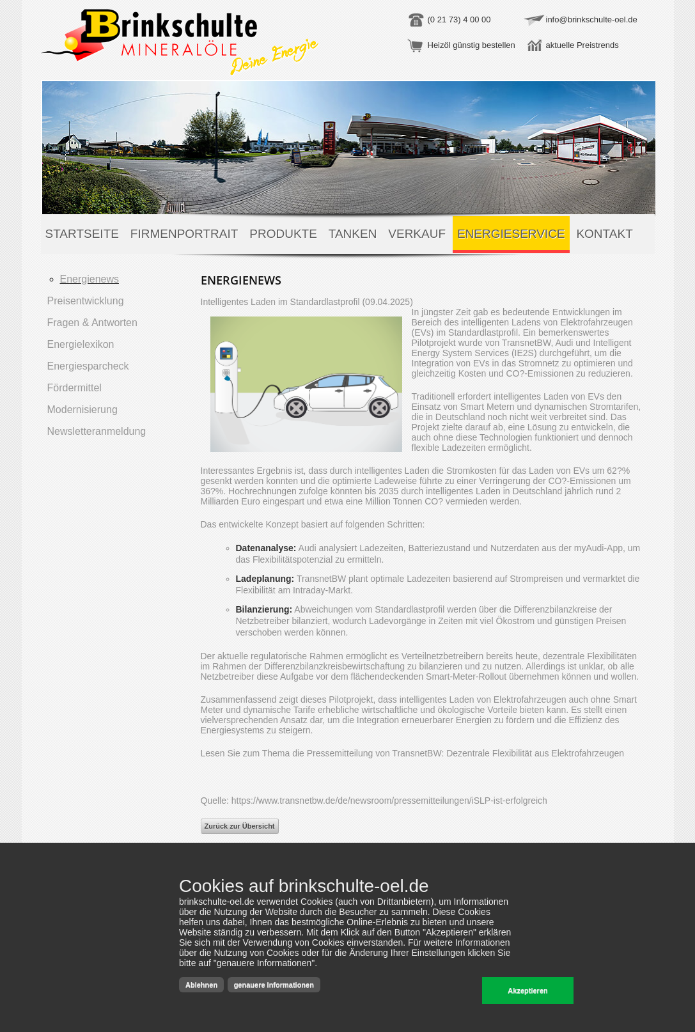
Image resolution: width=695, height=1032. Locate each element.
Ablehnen (201, 985)
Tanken (353, 233)
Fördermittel (74, 387)
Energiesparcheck (88, 366)
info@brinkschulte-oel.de (591, 19)
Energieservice (511, 233)
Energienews (90, 279)
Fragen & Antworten (92, 322)
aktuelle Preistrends (582, 45)
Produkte (283, 233)
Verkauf (417, 233)
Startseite (82, 233)
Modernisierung (82, 409)
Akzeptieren (527, 990)
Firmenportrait (184, 233)
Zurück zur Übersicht (240, 826)
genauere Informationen (274, 985)
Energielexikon (80, 344)
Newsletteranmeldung (96, 431)
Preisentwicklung (85, 300)
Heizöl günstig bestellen (471, 45)
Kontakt (604, 233)
